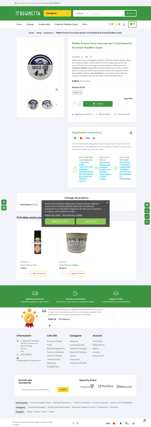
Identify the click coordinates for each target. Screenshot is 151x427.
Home (19, 24)
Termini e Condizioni (55, 352)
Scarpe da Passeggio (78, 349)
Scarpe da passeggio (36, 407)
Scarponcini (75, 359)
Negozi (95, 349)
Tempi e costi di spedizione (121, 403)
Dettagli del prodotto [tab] (76, 198)
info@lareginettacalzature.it (29, 361)
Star (44, 412)
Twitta (86, 57)
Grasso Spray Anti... (29, 265)
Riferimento (26, 205)
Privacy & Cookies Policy (40, 403)
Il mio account (98, 356)
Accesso (96, 352)
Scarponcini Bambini (78, 363)
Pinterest (91, 57)
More (85, 24)
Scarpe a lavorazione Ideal (58, 407)
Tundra (51, 412)
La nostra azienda (100, 403)
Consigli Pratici (53, 367)
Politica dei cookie (53, 215)
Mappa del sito (99, 345)
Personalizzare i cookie (72, 215)
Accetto (91, 221)
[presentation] (24, 104)
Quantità (128, 99)
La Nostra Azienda (54, 356)
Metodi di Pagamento (56, 349)
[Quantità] (75, 103)
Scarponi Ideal (44, 24)
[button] (49, 326)
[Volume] (77, 92)
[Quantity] (24, 273)
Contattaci (97, 341)
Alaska (29, 412)
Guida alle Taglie (123, 114)
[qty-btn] (22, 273)
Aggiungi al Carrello (40, 273)
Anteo (37, 412)
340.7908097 (26, 355)
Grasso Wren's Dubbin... (70, 265)
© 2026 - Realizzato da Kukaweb (26, 422)
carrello (99, 104)
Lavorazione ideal (77, 345)
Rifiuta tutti (60, 221)
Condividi (82, 57)
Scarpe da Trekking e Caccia (66, 24)
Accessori (74, 341)
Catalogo (30, 24)
